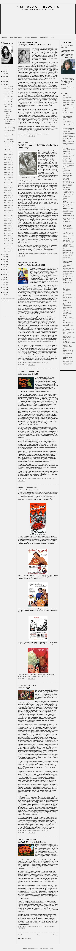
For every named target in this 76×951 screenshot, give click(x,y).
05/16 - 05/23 (7, 202)
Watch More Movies (68, 350)
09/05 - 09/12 (7, 162)
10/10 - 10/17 (7, 149)
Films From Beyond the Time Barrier (68, 159)
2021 (4, 84)
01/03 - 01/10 (7, 251)
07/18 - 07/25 (7, 180)
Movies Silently (67, 225)
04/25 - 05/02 (7, 210)
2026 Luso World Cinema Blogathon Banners (67, 307)
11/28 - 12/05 (7, 96)
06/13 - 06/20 (7, 192)
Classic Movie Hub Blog (68, 139)
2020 (4, 254)
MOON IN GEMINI (68, 208)
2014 (4, 269)
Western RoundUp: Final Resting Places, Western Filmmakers (68, 143)
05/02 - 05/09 (7, 208)
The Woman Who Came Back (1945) (31, 265)
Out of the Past (67, 239)
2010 (4, 279)
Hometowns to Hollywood (66, 171)
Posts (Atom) (28, 938)
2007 (4, 287)
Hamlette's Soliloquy (68, 165)
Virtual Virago (66, 345)
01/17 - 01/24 (7, 246)
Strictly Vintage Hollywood (67, 311)
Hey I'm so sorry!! (67, 206)
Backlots (65, 111)
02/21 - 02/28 (7, 233)
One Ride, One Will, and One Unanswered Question (68, 299)
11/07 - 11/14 (7, 104)
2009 (4, 282)
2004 (4, 295)
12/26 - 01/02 (7, 86)
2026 (4, 71)
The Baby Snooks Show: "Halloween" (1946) (35, 45)
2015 (4, 267)
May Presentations (67, 173)
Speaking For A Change (67, 295)
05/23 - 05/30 (7, 200)
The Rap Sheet (66, 336)
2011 (4, 277)
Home (52, 37)
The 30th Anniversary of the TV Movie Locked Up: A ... (9, 121)
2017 (4, 262)
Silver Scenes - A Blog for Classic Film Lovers (68, 278)
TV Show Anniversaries (31, 37)
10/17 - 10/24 (7, 147)
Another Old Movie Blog (68, 105)
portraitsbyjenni (67, 250)
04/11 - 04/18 (7, 215)
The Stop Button (67, 340)
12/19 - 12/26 (7, 89)
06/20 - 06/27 (7, 190)
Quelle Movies (66, 257)
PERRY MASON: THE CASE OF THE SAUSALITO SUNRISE (68, 124)
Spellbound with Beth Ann (68, 303)
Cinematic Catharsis (68, 128)
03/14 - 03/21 (7, 225)
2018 (4, 259)
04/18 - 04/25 (7, 213)
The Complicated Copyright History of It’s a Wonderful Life (68, 332)
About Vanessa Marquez (16, 37)
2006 (4, 289)
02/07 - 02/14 (7, 238)
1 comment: (52, 926)
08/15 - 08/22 (7, 169)
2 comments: (53, 253)
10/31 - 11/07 (7, 106)
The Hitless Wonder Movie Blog (68, 323)
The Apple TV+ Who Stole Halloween (32, 842)
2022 (4, 81)
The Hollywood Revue (68, 329)
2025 (4, 74)
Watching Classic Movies (67, 358)
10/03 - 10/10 (7, 152)
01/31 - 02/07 (7, 241)
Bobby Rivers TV (67, 116)
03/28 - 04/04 (7, 220)
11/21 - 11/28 (7, 99)
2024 (4, 76)
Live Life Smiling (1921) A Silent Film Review (67, 228)
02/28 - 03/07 (7, 230)
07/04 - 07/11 (7, 185)
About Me (4, 37)
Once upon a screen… (68, 232)
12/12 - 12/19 (7, 91)
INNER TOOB (67, 189)
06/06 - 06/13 (7, 195)
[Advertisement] (38, 23)
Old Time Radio (44, 37)
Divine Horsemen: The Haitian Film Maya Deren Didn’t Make (68, 353)
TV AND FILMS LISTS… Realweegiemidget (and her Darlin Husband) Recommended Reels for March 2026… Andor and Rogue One (68, 270)
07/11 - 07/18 (7, 182)
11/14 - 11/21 (7, 101)
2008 (4, 284)
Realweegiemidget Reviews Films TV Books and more (67, 262)
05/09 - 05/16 (7, 205)
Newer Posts (21, 935)
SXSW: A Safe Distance (68, 259)
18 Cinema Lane (67, 96)
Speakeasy (65, 287)
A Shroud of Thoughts (38, 6)
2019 (4, 256)
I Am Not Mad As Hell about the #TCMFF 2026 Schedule (68, 235)
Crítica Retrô (66, 153)
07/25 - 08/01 (7, 177)
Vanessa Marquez (42, 175)
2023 (4, 79)
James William (43, 948)
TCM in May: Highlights (69, 202)
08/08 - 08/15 (7, 172)
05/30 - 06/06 (7, 197)
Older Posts (55, 935)
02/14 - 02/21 (7, 236)
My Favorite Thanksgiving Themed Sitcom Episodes (68, 211)
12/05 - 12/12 (7, 94)
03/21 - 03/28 (7, 223)
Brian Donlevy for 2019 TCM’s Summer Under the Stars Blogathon (68, 253)
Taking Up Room (67, 317)
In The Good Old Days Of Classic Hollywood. (67, 177)
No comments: (23, 136)
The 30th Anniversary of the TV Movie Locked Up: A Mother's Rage (38, 146)
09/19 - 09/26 (7, 157)
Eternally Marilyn (67, 196)
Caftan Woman (67, 121)
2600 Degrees (50, 948)
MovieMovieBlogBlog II (68, 216)
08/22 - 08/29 (7, 167)
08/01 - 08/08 (7, 175)
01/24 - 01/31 (7, 243)
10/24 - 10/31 (7, 109)
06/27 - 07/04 (7, 187)
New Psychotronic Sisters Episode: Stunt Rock (68, 291)
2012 (4, 274)
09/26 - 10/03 (7, 154)
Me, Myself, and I (67, 205)
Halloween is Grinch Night (28, 374)
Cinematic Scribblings (69, 133)
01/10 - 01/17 (7, 248)
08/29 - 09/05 (7, 164)
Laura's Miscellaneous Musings (66, 200)
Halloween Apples (8, 139)
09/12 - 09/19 (7, 159)
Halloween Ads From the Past (29, 490)
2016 (4, 264)
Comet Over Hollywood (66, 147)
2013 (4, 272)
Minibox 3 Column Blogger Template (31, 948)
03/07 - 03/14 (7, 228)
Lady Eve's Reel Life (68, 195)
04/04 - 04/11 (7, 218)
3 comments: (53, 478)
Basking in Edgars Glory (68, 337)
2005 (4, 292)
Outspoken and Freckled (67, 244)
